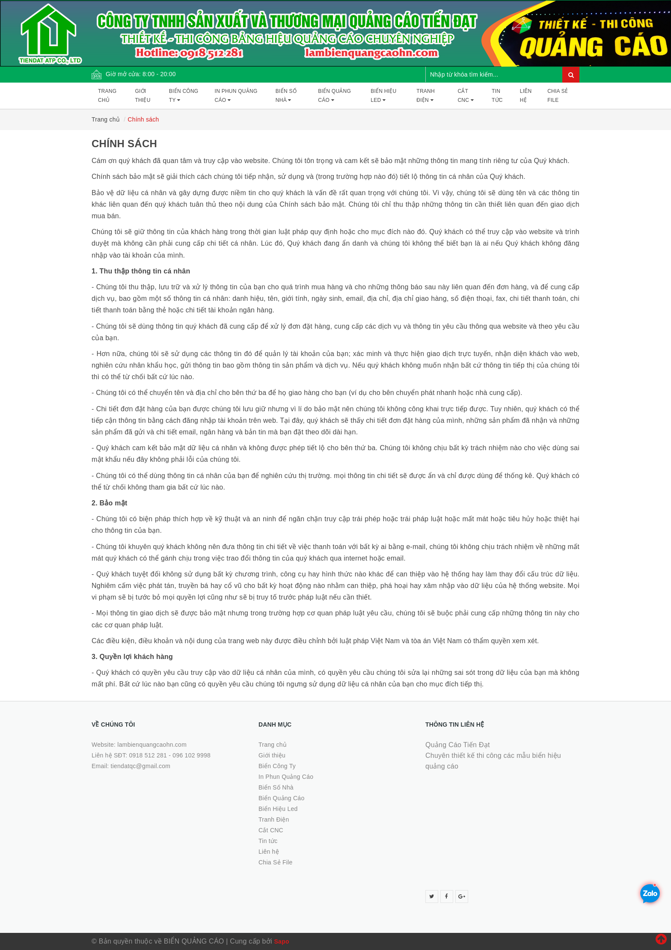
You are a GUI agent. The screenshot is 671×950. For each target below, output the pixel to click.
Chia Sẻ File (557, 95)
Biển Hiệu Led (383, 95)
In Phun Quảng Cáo (236, 95)
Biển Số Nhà (286, 95)
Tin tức (497, 95)
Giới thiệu (142, 95)
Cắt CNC (465, 95)
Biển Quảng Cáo (334, 95)
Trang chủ (107, 95)
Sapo (281, 941)
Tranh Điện (425, 95)
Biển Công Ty (184, 95)
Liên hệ (526, 95)
